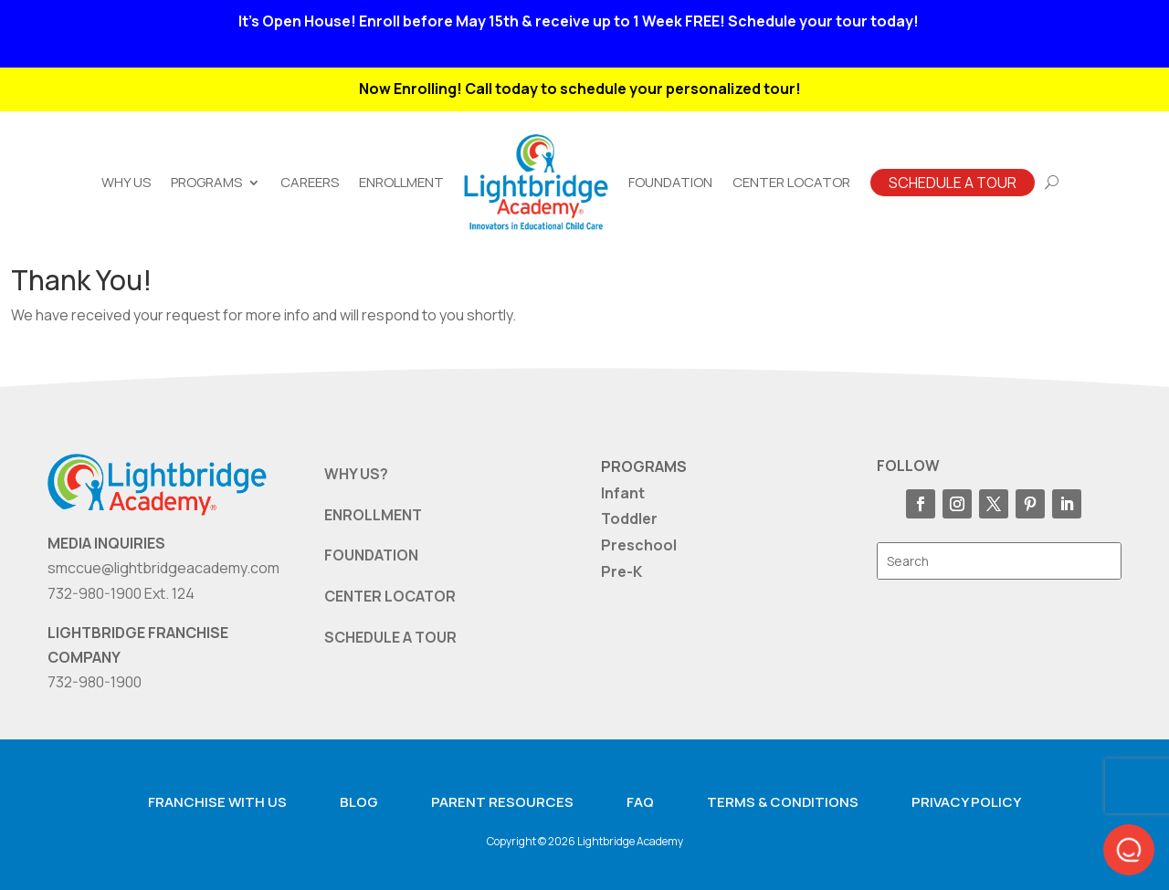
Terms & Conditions (782, 801)
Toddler (629, 518)
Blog (359, 801)
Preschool (639, 545)
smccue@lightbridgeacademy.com (163, 568)
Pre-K (621, 571)
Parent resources (502, 801)
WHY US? (356, 474)
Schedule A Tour (952, 183)
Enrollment (401, 182)
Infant (623, 493)
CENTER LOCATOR (390, 596)
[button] (1128, 849)
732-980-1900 (94, 682)
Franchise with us (217, 801)
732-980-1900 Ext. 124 (121, 593)
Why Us (126, 182)
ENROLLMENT (373, 515)
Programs (206, 182)
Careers (309, 182)
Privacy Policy (966, 801)
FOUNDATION (371, 555)
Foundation (670, 182)
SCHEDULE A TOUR (390, 637)
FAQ (640, 801)
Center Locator (791, 182)
